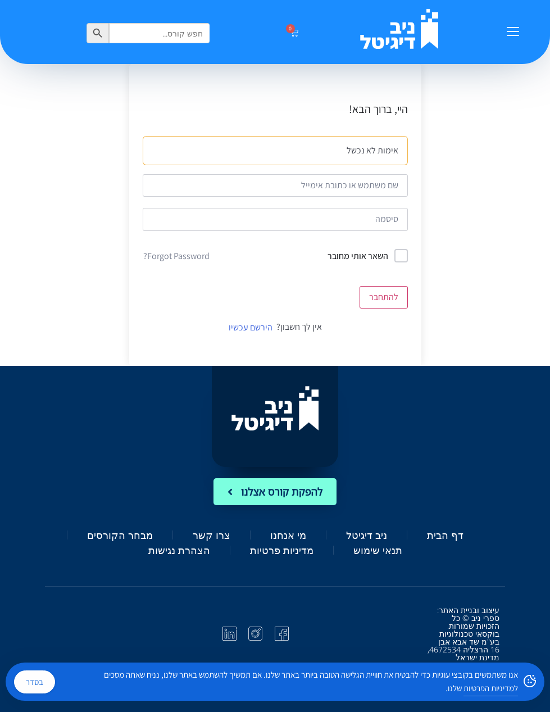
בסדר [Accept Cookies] (34, 682)
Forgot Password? (176, 256)
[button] (512, 32)
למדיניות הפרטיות (490, 688)
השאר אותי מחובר (358, 256)
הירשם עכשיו (250, 327)
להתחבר (383, 297)
